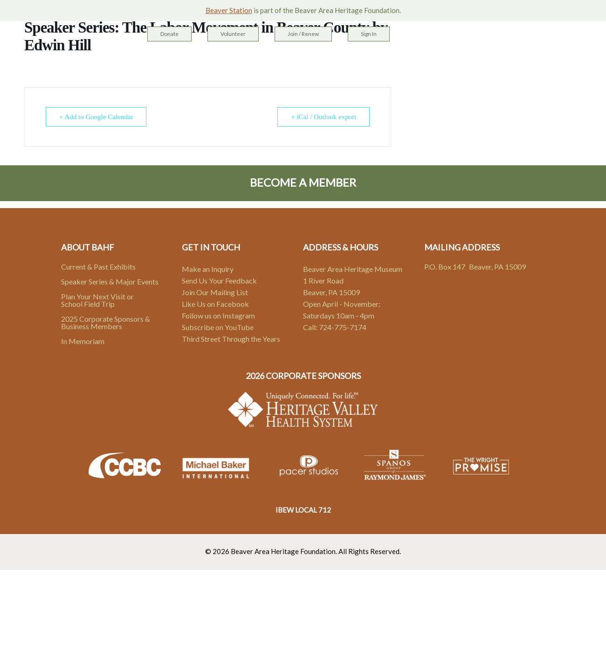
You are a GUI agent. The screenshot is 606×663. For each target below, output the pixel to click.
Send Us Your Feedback (219, 280)
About (383, 61)
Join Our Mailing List (215, 292)
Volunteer (233, 33)
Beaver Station (229, 10)
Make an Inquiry (208, 268)
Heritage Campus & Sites (231, 61)
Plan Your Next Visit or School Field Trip (97, 300)
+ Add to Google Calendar (96, 117)
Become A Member (303, 182)
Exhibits (306, 61)
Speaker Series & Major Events (109, 281)
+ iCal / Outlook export (323, 117)
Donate (169, 33)
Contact (424, 61)
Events (346, 61)
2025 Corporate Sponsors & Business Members (105, 322)
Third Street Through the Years (231, 338)
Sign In (369, 33)
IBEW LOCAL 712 (303, 510)
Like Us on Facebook (215, 303)
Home (161, 61)
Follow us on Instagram (218, 315)
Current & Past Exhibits (98, 266)
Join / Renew (303, 33)
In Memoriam (82, 341)
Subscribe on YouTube (218, 327)
